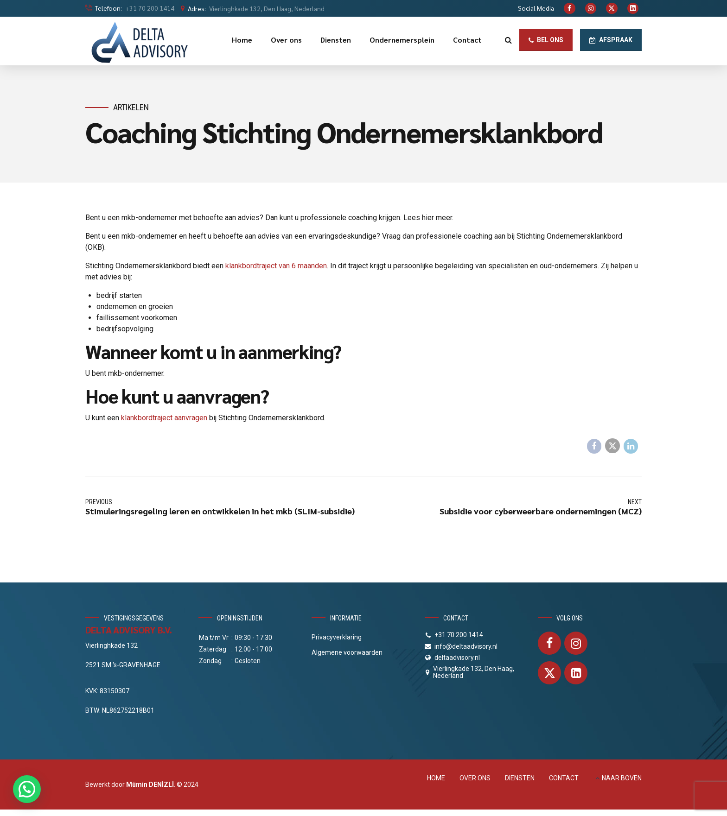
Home (242, 39)
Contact (467, 39)
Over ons (286, 39)
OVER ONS (475, 778)
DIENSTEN (520, 778)
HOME (436, 778)
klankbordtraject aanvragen (164, 417)
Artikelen (131, 107)
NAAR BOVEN (622, 778)
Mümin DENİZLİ (150, 784)
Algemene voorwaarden (347, 652)
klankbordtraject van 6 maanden (276, 265)
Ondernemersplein (402, 39)
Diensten (335, 39)
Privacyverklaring (337, 637)
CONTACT (564, 778)
